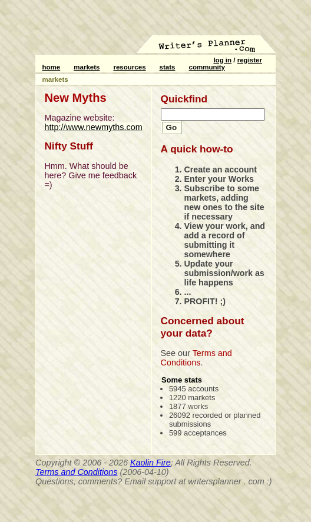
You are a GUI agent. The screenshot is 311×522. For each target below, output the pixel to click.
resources (129, 67)
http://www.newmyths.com (93, 127)
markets (87, 67)
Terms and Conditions (196, 357)
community (207, 67)
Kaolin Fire (150, 462)
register (249, 60)
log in (222, 60)
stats (168, 67)
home (51, 67)
